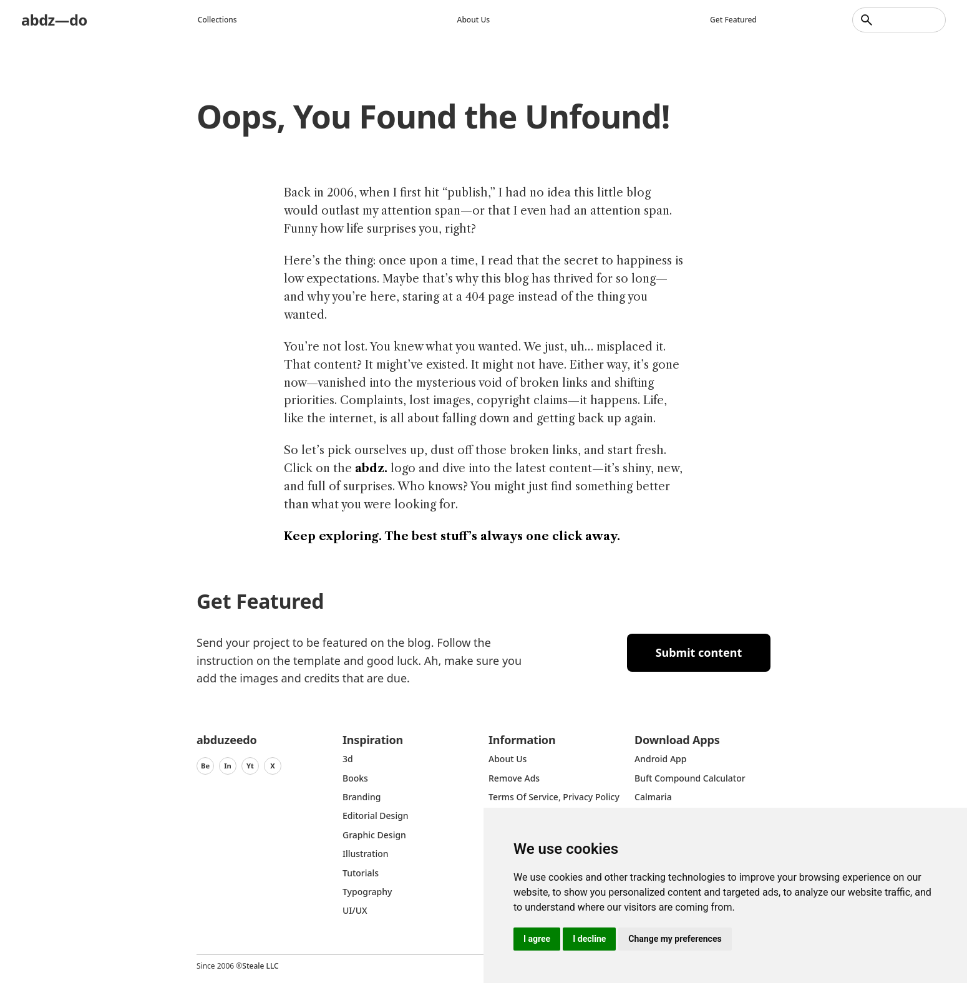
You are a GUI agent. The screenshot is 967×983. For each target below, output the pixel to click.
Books (355, 778)
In (227, 765)
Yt (250, 765)
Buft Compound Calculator (690, 778)
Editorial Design (376, 815)
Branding (362, 797)
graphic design (374, 835)
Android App (660, 759)
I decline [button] (589, 939)
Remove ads (514, 778)
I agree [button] (536, 939)
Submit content (699, 652)
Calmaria (653, 797)
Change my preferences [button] (674, 939)
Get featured (734, 19)
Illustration (366, 854)
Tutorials (361, 873)
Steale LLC (260, 966)
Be (205, 765)
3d (348, 759)
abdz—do (54, 19)
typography (367, 892)
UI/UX (355, 910)
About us (473, 19)
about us (507, 759)
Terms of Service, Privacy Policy (554, 797)
